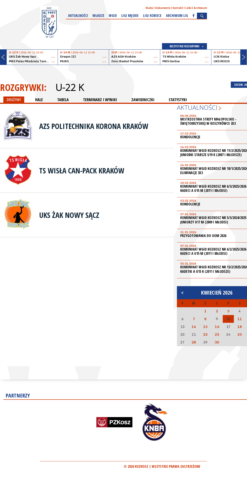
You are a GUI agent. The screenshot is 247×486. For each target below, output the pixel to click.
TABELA (63, 99)
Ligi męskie (130, 15)
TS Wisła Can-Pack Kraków (81, 170)
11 (239, 318)
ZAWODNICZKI (142, 99)
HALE (39, 99)
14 (194, 326)
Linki (188, 8)
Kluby (149, 8)
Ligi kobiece (152, 15)
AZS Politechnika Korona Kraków (93, 126)
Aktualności (78, 15)
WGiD (113, 15)
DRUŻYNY (14, 99)
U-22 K (69, 87)
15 (205, 326)
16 (217, 326)
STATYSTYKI (178, 99)
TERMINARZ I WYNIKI (100, 99)
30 (217, 342)
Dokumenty (162, 8)
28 (194, 342)
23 (217, 334)
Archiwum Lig (177, 15)
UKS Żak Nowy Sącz (69, 215)
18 (239, 326)
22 (205, 334)
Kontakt (177, 8)
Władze (98, 15)
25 (239, 334)
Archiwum (200, 8)
